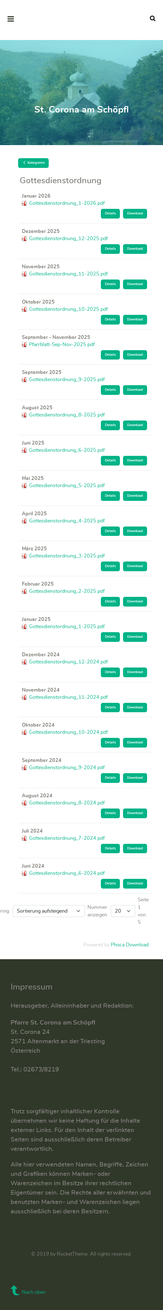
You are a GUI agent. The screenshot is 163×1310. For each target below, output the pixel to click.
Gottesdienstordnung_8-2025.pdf (67, 414)
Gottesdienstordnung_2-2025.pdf (67, 591)
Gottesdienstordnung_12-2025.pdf (68, 238)
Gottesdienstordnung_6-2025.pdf (67, 450)
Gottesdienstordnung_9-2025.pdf (67, 379)
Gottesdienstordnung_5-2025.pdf (67, 485)
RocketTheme (72, 1254)
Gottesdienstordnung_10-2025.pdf (68, 309)
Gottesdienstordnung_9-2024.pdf (67, 767)
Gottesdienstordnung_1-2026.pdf (67, 203)
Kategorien (33, 162)
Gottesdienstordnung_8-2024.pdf (67, 802)
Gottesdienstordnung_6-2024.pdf (67, 873)
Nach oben (28, 1292)
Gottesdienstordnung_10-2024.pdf (68, 732)
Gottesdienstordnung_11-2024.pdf (68, 697)
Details (110, 213)
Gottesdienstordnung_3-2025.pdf (67, 555)
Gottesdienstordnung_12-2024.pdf (68, 661)
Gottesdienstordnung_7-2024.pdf (67, 838)
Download (135, 213)
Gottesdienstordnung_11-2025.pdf (68, 273)
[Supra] (81, 20)
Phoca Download (130, 944)
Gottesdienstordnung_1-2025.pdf (67, 626)
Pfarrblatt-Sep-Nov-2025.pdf (62, 344)
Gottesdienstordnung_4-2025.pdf (67, 520)
